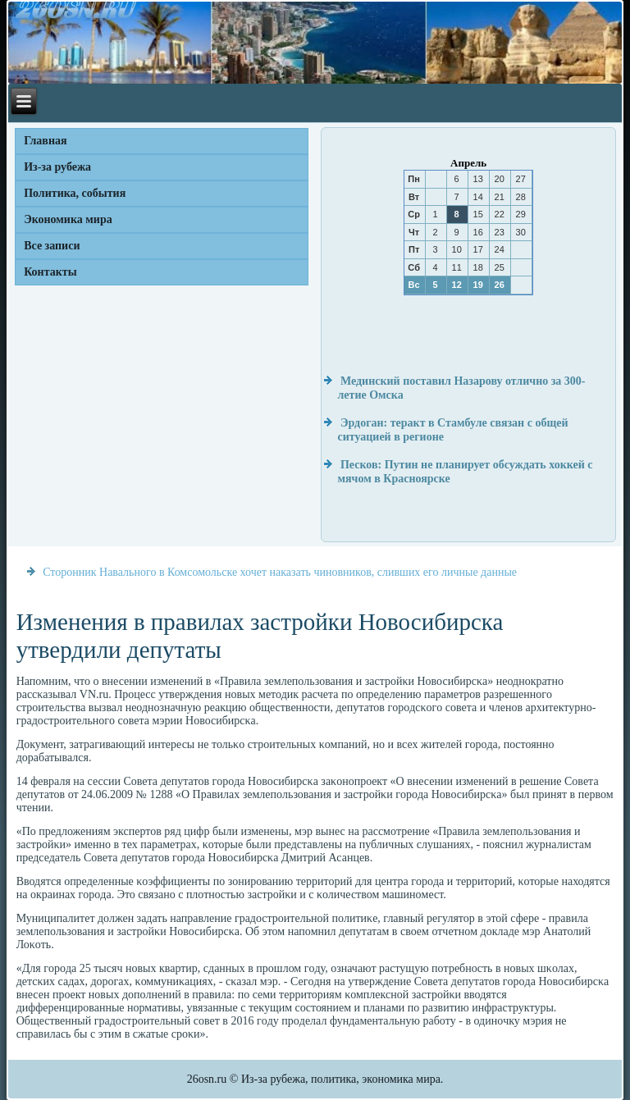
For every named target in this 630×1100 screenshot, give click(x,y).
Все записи (52, 246)
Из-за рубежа (57, 167)
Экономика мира (68, 219)
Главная (45, 141)
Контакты (50, 272)
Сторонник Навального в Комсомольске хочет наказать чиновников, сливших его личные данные (280, 572)
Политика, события (75, 193)
